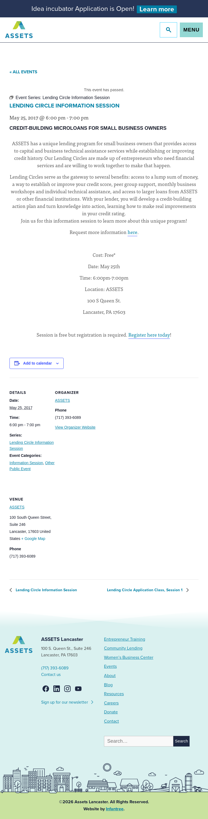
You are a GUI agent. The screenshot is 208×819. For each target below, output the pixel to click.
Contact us (51, 674)
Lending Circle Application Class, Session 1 (145, 590)
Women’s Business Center (128, 657)
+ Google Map (33, 538)
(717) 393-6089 (55, 668)
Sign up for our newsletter (67, 701)
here (132, 232)
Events (110, 666)
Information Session (26, 463)
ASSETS (62, 400)
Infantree (114, 809)
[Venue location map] (83, 521)
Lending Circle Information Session (46, 590)
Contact (111, 721)
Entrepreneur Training (124, 639)
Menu (191, 30)
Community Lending (123, 648)
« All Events (23, 72)
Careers (111, 703)
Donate (111, 712)
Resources (114, 694)
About (110, 675)
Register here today (149, 335)
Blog (108, 685)
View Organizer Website (75, 427)
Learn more (156, 9)
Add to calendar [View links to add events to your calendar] (37, 363)
